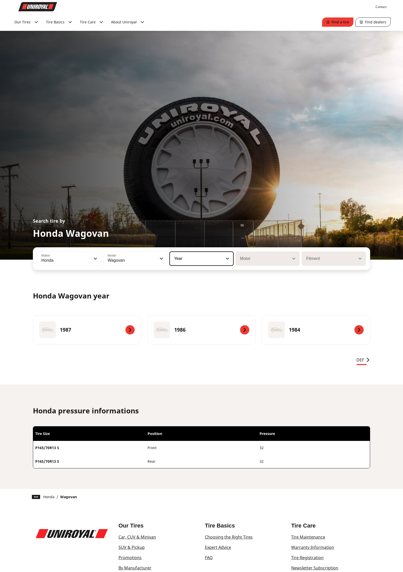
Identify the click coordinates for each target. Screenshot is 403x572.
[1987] (87, 329)
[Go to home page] (37, 6)
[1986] (201, 329)
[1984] (316, 329)
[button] (95, 258)
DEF (363, 360)
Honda (48, 496)
